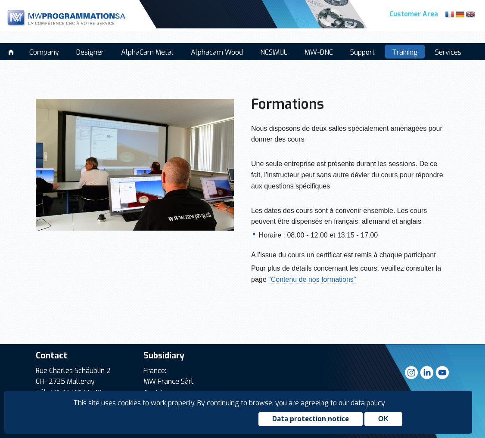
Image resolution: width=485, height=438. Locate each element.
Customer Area (413, 14)
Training (405, 52)
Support (362, 52)
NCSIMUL (273, 52)
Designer (90, 52)
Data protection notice (310, 418)
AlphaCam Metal (147, 52)
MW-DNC (319, 52)
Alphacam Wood (217, 52)
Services (448, 52)
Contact (21, 69)
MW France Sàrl (168, 381)
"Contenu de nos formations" (312, 279)
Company (44, 52)
